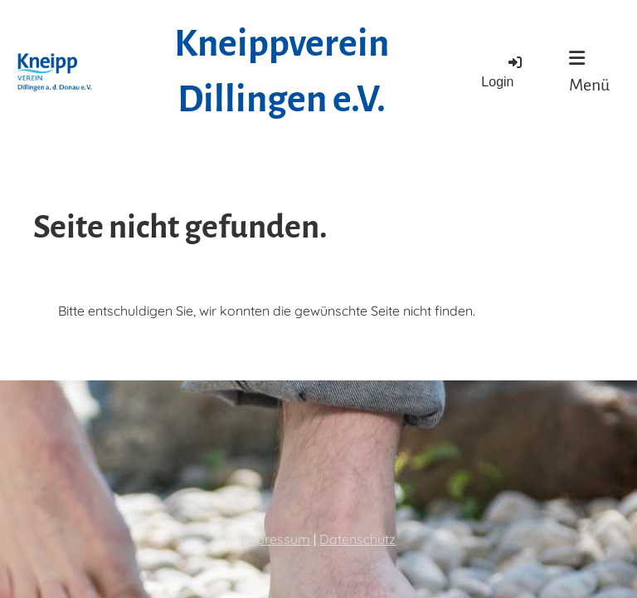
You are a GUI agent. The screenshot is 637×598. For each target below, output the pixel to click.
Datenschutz (357, 539)
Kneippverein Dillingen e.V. (281, 72)
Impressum (275, 539)
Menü (589, 71)
